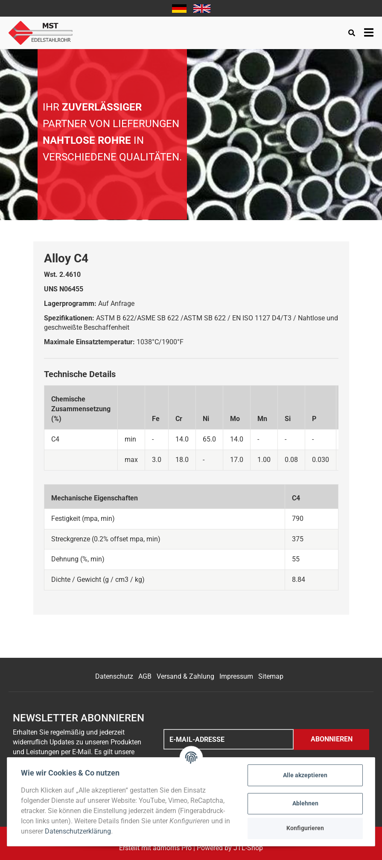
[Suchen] (352, 33)
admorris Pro (172, 848)
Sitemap (270, 676)
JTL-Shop (248, 848)
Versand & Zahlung (185, 676)
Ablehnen (305, 803)
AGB (145, 676)
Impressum (236, 676)
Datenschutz (114, 676)
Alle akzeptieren (305, 775)
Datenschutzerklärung (78, 831)
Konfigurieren (305, 828)
